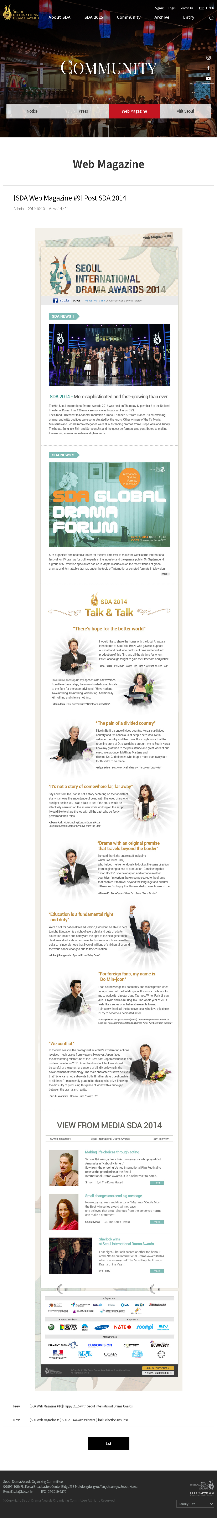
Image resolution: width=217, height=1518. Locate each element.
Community (129, 17)
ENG (201, 8)
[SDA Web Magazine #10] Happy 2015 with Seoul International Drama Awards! (81, 1405)
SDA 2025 (93, 17)
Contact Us (186, 8)
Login (171, 8)
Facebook (208, 68)
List (108, 1443)
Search (211, 18)
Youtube (208, 78)
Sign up (159, 8)
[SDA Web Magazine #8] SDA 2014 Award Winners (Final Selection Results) (79, 1419)
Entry (188, 17)
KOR (211, 8)
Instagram (208, 57)
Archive (161, 17)
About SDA (59, 17)
